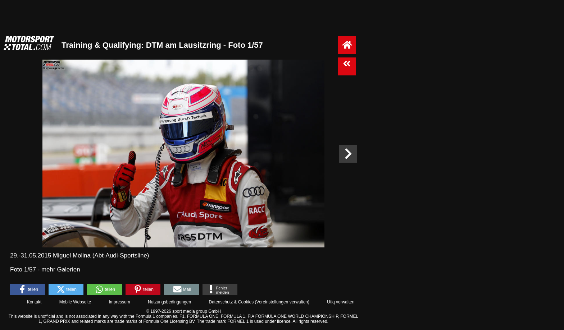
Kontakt (34, 302)
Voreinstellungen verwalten (282, 302)
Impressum (119, 302)
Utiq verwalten (340, 302)
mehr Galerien (60, 269)
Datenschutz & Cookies (231, 302)
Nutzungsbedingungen (169, 302)
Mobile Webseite (75, 302)
